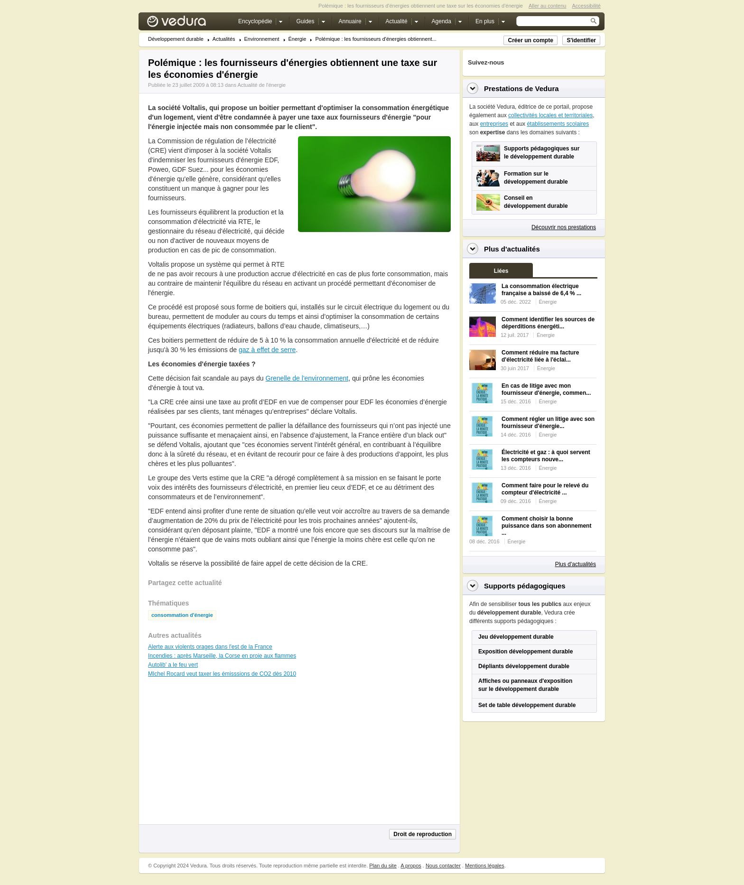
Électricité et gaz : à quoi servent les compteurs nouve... (546, 456)
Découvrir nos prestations (563, 227)
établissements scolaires (558, 124)
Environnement (261, 39)
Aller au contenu (548, 6)
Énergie (297, 39)
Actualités (224, 39)
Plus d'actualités (575, 564)
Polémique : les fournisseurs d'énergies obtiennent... (375, 39)
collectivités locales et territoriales (550, 115)
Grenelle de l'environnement (307, 378)
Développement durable (176, 39)
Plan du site (382, 865)
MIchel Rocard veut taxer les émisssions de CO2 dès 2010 (222, 674)
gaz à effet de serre (267, 350)
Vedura (187, 23)
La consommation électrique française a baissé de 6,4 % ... (541, 290)
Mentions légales (484, 865)
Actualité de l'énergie (261, 85)
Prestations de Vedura (521, 88)
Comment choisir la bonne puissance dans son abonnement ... (546, 525)
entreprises (494, 124)
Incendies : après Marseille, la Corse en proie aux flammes (222, 655)
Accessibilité (586, 6)
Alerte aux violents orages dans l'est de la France (210, 646)
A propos (410, 865)
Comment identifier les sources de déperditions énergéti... (548, 323)
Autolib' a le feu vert (173, 664)
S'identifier (581, 40)
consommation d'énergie (182, 615)
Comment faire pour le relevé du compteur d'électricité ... (545, 489)
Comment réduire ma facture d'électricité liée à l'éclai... (540, 356)
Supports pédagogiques (525, 586)
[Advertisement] (374, 253)
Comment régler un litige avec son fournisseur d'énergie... (548, 422)
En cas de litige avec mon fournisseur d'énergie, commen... (546, 389)
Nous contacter (443, 865)
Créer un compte (530, 40)
